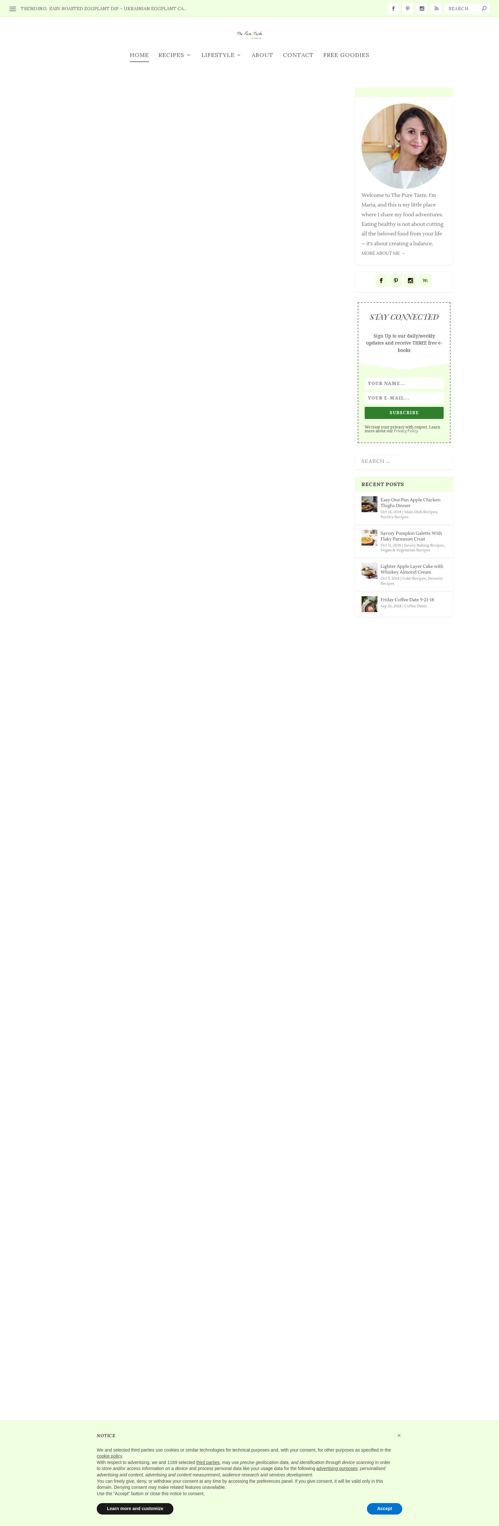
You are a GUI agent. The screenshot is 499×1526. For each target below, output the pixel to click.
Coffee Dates (270, 816)
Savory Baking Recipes (130, 1119)
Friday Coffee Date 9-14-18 (258, 1083)
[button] (399, 1435)
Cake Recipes (117, 823)
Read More (73, 573)
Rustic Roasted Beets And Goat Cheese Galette (108, 1103)
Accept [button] (384, 1508)
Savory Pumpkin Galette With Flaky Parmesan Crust (267, 511)
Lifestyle (218, 113)
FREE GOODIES (346, 113)
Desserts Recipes (153, 823)
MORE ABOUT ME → (383, 311)
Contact (298, 113)
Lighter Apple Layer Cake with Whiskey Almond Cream (115, 807)
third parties (208, 1462)
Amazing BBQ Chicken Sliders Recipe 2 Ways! (115, 1399)
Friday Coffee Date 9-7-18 (256, 1360)
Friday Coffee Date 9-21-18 (258, 804)
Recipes (171, 113)
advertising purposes (336, 1468)
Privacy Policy (406, 488)
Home (139, 113)
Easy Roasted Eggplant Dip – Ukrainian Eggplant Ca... (117, 8)
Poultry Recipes (121, 1414)
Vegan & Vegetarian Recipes (405, 607)
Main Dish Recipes (125, 527)
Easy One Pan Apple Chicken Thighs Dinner (111, 511)
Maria (65, 527)
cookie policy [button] (109, 1456)
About (262, 113)
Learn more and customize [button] (135, 1508)
